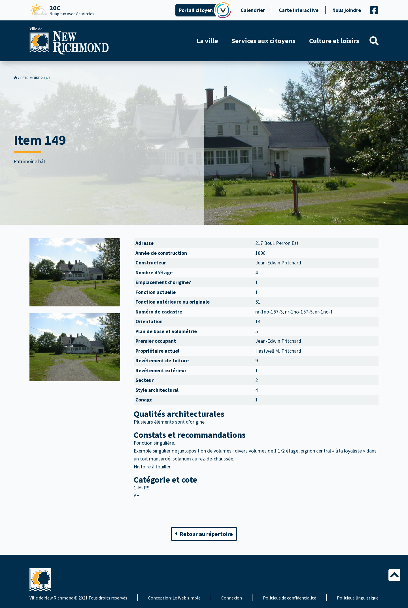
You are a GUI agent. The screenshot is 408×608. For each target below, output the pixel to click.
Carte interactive (298, 10)
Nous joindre (346, 10)
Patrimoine (30, 77)
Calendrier (253, 10)
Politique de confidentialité (289, 598)
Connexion (231, 598)
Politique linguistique (358, 598)
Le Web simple (187, 598)
